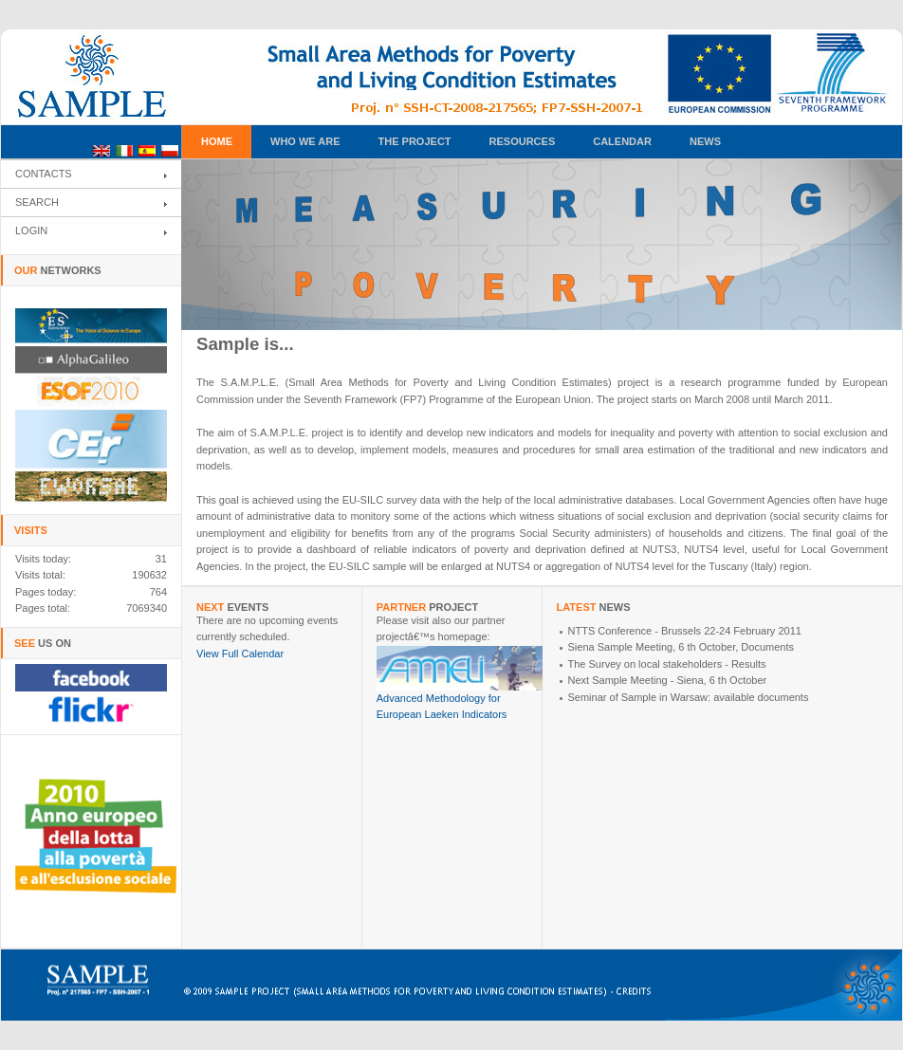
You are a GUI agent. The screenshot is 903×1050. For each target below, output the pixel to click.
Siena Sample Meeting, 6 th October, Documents (681, 647)
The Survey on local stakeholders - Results (667, 664)
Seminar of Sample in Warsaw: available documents (688, 697)
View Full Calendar (240, 653)
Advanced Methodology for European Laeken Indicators (464, 701)
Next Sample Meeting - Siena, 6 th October (667, 680)
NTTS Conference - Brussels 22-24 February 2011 (685, 630)
